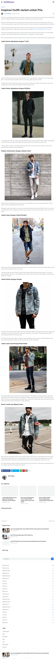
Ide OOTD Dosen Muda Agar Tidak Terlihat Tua (21, 535)
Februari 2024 (28, 568)
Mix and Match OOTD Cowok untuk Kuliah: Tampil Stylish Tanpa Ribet (46, 499)
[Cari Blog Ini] (26, 559)
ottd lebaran (5, 644)
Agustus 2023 (28, 578)
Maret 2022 (28, 622)
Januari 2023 (28, 596)
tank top (4, 647)
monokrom (5, 636)
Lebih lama (51, 521)
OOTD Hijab (11, 476)
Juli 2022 (28, 612)
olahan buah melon (46, 29)
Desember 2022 (28, 599)
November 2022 (28, 602)
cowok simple (5, 631)
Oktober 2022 (28, 604)
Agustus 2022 (28, 609)
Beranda (3, 7)
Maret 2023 (28, 591)
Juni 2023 (28, 583)
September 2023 (28, 576)
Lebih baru (4, 521)
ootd (3, 639)
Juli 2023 (28, 581)
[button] (2, 2)
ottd (3, 641)
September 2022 (28, 607)
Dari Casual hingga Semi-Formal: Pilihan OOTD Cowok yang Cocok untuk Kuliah (27, 500)
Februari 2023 (28, 594)
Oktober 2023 (28, 573)
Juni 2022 (28, 615)
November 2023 (28, 570)
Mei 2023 (28, 586)
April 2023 (28, 589)
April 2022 (28, 620)
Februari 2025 (28, 565)
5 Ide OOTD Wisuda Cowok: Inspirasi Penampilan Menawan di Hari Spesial (9, 499)
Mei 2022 (28, 617)
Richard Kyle (36, 29)
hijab (3, 634)
